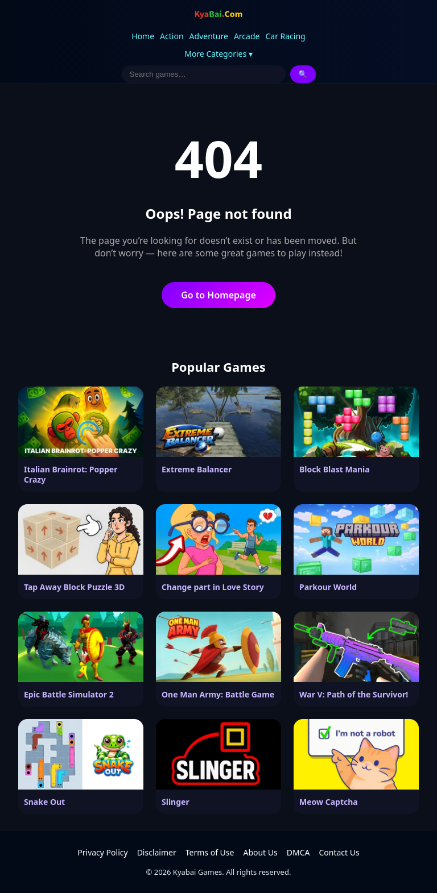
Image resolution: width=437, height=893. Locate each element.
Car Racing (285, 36)
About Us (260, 852)
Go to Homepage (218, 295)
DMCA (298, 852)
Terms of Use (209, 852)
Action (171, 36)
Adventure (208, 36)
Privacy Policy (102, 852)
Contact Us (339, 852)
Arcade (247, 36)
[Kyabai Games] (218, 15)
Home (142, 36)
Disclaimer (156, 852)
